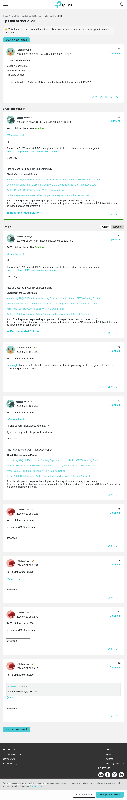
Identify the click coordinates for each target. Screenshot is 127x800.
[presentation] (10, 52)
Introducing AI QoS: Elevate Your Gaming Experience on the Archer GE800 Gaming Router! (54, 179)
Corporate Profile (12, 754)
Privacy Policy (10, 763)
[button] (5, 4)
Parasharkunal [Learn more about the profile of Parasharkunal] (23, 49)
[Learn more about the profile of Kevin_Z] (12, 119)
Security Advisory (115, 763)
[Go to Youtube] (101, 774)
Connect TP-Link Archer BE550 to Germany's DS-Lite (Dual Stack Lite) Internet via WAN (52, 184)
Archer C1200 (21, 66)
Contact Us (9, 758)
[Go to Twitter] (114, 775)
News (108, 754)
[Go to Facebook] (107, 774)
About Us (9, 749)
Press (109, 749)
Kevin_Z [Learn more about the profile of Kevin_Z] (28, 117)
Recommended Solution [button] (23, 212)
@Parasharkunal (15, 135)
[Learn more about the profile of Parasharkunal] (11, 51)
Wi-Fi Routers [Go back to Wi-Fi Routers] (35, 16)
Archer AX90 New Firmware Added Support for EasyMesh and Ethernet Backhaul (48, 195)
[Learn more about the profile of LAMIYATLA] (11, 512)
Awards (109, 758)
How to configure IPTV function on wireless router (32, 151)
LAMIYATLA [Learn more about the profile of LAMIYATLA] (22, 510)
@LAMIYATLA (13, 579)
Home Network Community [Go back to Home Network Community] (15, 16)
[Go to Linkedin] (121, 774)
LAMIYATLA (14, 687)
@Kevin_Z (11, 366)
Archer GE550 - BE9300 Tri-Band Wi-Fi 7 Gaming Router (36, 190)
